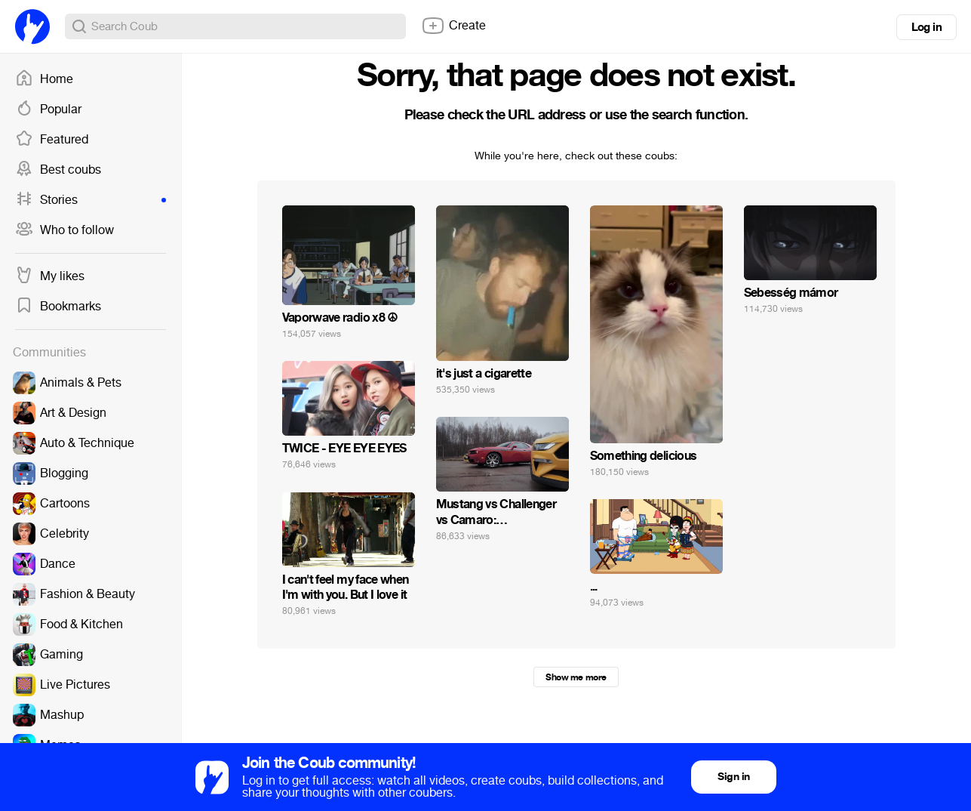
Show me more (575, 677)
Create (453, 26)
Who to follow (64, 230)
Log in (926, 27)
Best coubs (58, 169)
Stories (90, 200)
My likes (50, 276)
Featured (51, 139)
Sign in (733, 776)
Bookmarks (58, 306)
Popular (48, 109)
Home (44, 79)
